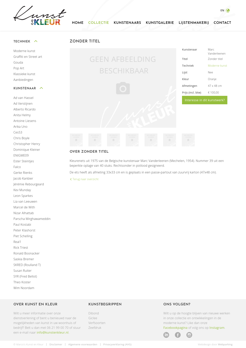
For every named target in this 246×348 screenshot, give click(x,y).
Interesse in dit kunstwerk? (205, 100)
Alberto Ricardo (24, 109)
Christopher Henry (26, 144)
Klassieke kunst (24, 74)
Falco (17, 167)
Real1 (17, 241)
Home (77, 23)
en (222, 10)
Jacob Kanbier (23, 178)
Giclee (92, 318)
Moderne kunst (24, 51)
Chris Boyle (21, 138)
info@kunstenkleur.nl (53, 332)
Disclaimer (55, 344)
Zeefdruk (94, 327)
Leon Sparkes (23, 195)
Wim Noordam (23, 288)
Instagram (216, 327)
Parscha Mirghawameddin (32, 218)
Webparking (225, 344)
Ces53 (17, 132)
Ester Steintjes (23, 161)
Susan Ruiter (22, 270)
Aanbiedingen (23, 79)
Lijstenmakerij (194, 23)
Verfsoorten (97, 323)
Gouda (18, 62)
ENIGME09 (21, 155)
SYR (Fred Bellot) (25, 276)
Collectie (98, 23)
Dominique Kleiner (26, 149)
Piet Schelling (22, 236)
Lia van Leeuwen (25, 201)
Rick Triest (20, 247)
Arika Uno (20, 126)
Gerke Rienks (22, 172)
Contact (222, 23)
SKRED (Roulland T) (27, 265)
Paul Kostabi (22, 224)
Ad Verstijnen (22, 103)
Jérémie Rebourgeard (28, 184)
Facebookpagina (175, 327)
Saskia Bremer (23, 259)
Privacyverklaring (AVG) (117, 344)
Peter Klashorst (24, 230)
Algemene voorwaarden (82, 344)
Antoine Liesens (24, 120)
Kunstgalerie (160, 23)
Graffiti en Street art (27, 56)
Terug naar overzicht (85, 179)
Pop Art (18, 68)
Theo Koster (22, 282)
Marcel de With (24, 207)
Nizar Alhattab (23, 213)
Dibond (93, 313)
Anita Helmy (22, 115)
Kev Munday (22, 190)
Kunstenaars (127, 23)
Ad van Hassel (23, 97)
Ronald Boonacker (26, 253)
